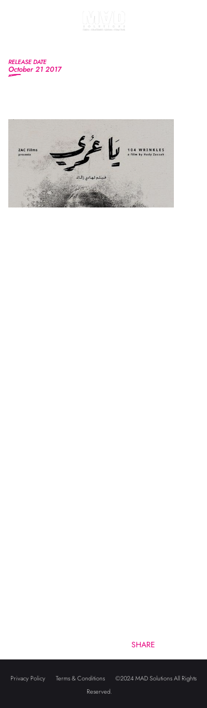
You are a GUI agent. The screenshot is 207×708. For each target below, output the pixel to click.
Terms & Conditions (80, 678)
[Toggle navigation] (19, 33)
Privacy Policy (27, 678)
